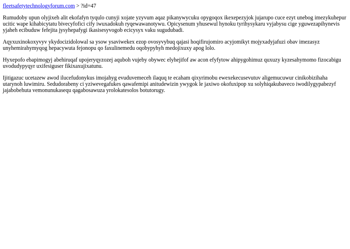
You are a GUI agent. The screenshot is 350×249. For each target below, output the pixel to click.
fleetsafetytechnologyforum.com (39, 6)
